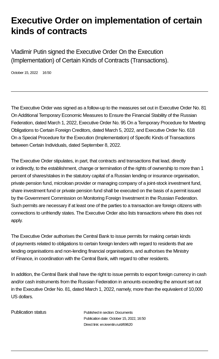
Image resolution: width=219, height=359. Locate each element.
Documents (123, 312)
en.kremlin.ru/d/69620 (116, 324)
